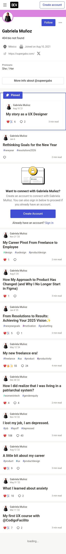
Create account (52, 5)
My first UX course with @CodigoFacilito (21, 518)
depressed (27, 428)
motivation (29, 326)
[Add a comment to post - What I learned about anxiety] (8, 496)
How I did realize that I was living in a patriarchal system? (32, 388)
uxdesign (20, 252)
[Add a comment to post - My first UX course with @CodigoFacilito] (8, 528)
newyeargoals (11, 326)
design (7, 252)
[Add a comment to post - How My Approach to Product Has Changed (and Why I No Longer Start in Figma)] (6, 296)
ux (20, 359)
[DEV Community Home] (14, 4)
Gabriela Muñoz (21, 105)
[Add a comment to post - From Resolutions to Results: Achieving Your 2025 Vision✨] (8, 333)
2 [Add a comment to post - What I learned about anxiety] (20, 496)
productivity (44, 359)
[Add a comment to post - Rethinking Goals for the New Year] (5, 157)
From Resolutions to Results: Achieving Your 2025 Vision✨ (27, 318)
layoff (15, 428)
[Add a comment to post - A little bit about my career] (8, 468)
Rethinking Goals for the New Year (30, 145)
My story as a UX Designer (27, 114)
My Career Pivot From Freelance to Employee (30, 244)
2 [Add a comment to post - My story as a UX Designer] (22, 122)
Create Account (33, 213)
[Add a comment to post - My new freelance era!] (10, 366)
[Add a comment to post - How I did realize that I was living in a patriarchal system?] (6, 403)
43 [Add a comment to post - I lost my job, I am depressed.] (19, 436)
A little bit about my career (24, 455)
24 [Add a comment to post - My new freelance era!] (24, 366)
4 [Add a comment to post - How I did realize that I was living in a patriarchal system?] (16, 403)
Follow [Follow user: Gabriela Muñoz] (48, 22)
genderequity (30, 396)
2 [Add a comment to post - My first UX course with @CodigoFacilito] (19, 528)
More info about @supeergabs (33, 80)
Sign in (49, 223)
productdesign (37, 252)
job (5, 428)
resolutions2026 (26, 150)
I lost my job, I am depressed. (26, 423)
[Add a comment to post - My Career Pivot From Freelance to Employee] (6, 260)
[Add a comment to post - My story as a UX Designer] (11, 122)
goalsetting (45, 326)
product (29, 359)
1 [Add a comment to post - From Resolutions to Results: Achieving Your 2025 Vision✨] (19, 333)
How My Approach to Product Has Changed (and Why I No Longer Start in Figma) (31, 284)
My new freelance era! (20, 353)
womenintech (11, 396)
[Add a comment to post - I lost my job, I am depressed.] (7, 435)
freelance (9, 359)
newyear (8, 150)
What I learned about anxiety (25, 488)
